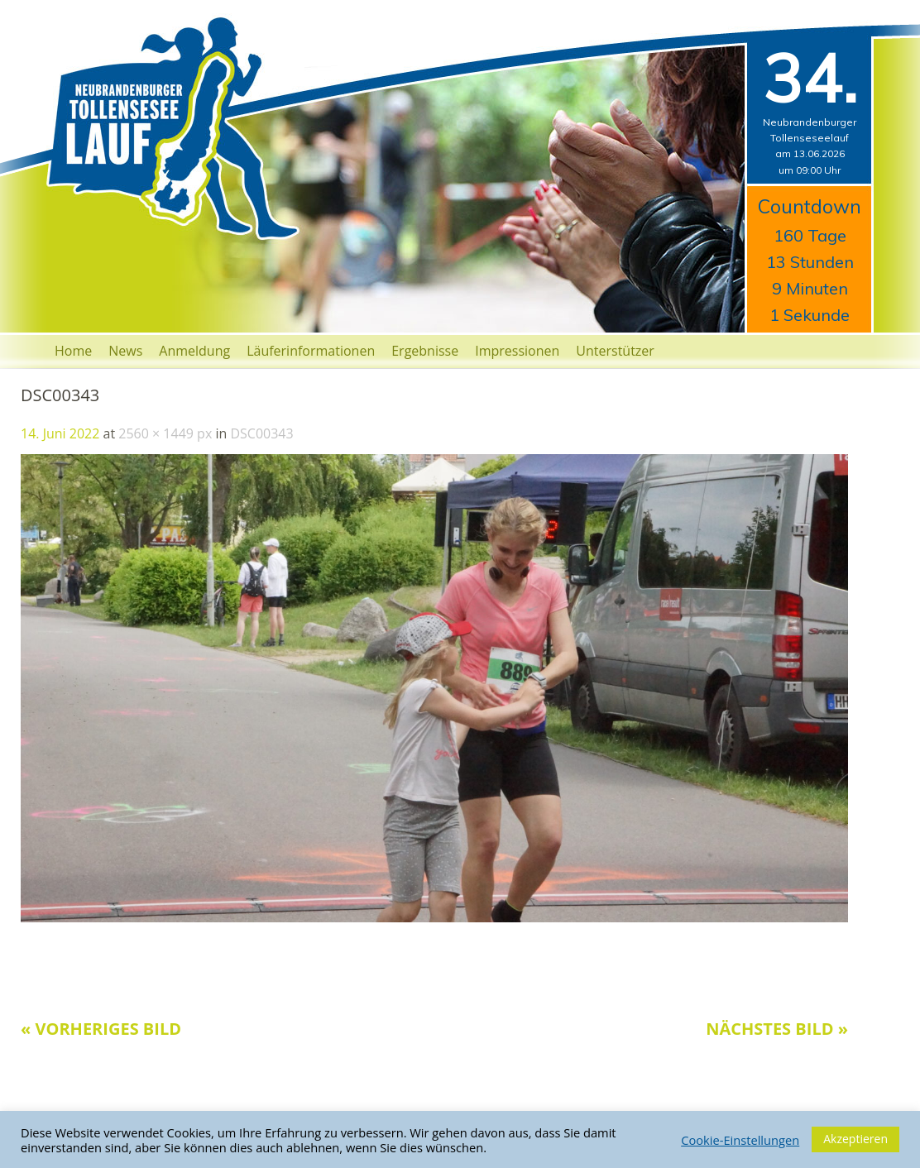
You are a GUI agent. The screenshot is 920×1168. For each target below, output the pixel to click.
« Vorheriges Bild (101, 1028)
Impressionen (517, 351)
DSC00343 (261, 433)
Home (73, 351)
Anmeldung (194, 351)
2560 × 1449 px (165, 433)
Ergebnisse (424, 351)
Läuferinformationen (311, 351)
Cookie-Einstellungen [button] (740, 1139)
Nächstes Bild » (777, 1028)
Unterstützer (615, 351)
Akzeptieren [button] (855, 1138)
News (125, 351)
